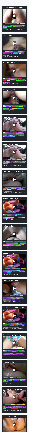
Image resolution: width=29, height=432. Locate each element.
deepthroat (19, 377)
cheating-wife (17, 379)
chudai (7, 108)
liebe (11, 162)
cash (6, 406)
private (4, 408)
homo (24, 51)
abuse (22, 53)
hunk (21, 407)
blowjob (12, 379)
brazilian (24, 406)
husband (7, 51)
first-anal (11, 241)
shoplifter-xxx (22, 271)
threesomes (17, 268)
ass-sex (15, 132)
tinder (19, 135)
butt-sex (13, 408)
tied (6, 268)
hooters (19, 161)
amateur (4, 215)
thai (23, 135)
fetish (12, 188)
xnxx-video (17, 270)
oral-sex (17, 271)
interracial (7, 109)
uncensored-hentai (10, 244)
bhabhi (6, 82)
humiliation (7, 217)
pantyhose (18, 245)
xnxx (9, 187)
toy (25, 268)
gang (18, 23)
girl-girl (19, 105)
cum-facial (15, 105)
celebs (6, 214)
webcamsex (12, 136)
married (20, 325)
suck (8, 55)
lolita (4, 26)
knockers (4, 80)
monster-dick (9, 243)
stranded (12, 217)
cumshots (17, 298)
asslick (11, 354)
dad (16, 404)
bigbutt (13, 295)
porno (17, 106)
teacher (12, 52)
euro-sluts (7, 136)
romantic (12, 325)
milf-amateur (11, 327)
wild (16, 159)
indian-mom (20, 132)
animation (19, 350)
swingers (23, 105)
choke (7, 300)
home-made (18, 214)
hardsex (4, 218)
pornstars (15, 26)
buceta (15, 327)
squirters (13, 79)
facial (4, 136)
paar (6, 323)
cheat (16, 79)
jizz (9, 53)
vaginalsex (13, 80)
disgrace (12, 161)
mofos (25, 106)
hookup (4, 162)
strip (10, 324)
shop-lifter (24, 377)
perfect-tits (9, 407)
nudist (18, 215)
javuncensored (6, 245)
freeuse (6, 163)
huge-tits (6, 188)
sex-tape (14, 351)
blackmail (16, 217)
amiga (16, 243)
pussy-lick (10, 26)
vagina (10, 380)
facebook (8, 162)
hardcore (7, 25)
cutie (18, 327)
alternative (15, 135)
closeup (22, 270)
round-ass (19, 159)
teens (6, 187)
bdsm (11, 108)
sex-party (18, 295)
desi (19, 243)
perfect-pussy (22, 351)
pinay (6, 377)
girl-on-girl (21, 106)
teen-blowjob (15, 53)
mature (7, 53)
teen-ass (4, 55)
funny (20, 53)
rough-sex (17, 323)
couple (8, 268)
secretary (7, 295)
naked (4, 25)
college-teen (11, 132)
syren (23, 350)
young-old (18, 80)
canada (4, 243)
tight (12, 218)
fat (15, 377)
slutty (20, 244)
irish (18, 79)
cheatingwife (23, 243)
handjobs (22, 298)
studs (17, 351)
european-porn (13, 25)
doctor (4, 161)
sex (9, 78)
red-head (9, 215)
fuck (9, 377)
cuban (13, 243)
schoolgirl (19, 108)
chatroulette (20, 297)
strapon (8, 271)
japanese (5, 27)
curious (21, 79)
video (9, 82)
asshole (4, 379)
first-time (14, 106)
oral (21, 135)
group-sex (16, 241)
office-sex (19, 404)
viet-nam (23, 189)
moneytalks (5, 79)
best (13, 23)
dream (15, 23)
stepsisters (13, 324)
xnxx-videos (5, 327)
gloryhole (8, 379)
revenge (12, 297)
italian (7, 106)
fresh (14, 162)
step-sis (11, 51)
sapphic (16, 161)
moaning (21, 188)
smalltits (13, 323)
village (18, 26)
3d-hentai (16, 244)
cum (19, 51)
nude (10, 106)
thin (15, 297)
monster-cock (6, 324)
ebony (9, 79)
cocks (23, 25)
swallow (13, 298)
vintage (11, 78)
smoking (4, 108)
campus (4, 300)
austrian (4, 106)
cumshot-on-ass (6, 354)
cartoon (21, 380)
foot (16, 215)
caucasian (14, 108)
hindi (23, 325)
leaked (6, 26)
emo (4, 353)
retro (18, 380)
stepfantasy (19, 78)
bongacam (20, 241)
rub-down (23, 268)
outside (8, 52)
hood (14, 271)
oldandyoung (23, 379)
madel (20, 406)
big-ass (14, 245)
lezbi (4, 217)
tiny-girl (13, 300)
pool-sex (7, 105)
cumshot (24, 161)
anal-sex (17, 300)
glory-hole (5, 270)
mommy (11, 105)
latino (14, 407)
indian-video (8, 408)
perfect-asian (8, 350)
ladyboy (10, 214)
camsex (17, 134)
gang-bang (18, 353)
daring (6, 132)
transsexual (22, 215)
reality (22, 244)
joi (8, 135)
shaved (24, 132)
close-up (12, 215)
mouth (23, 159)
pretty (11, 271)
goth (21, 324)
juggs (11, 295)
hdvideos (22, 162)
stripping (18, 324)
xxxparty (8, 80)
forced (14, 353)
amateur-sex (10, 406)
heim (22, 214)
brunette (14, 134)
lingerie (13, 159)
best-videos (22, 23)
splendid (20, 217)
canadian (8, 218)
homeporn (9, 189)
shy (11, 23)
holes (10, 300)
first (3, 191)
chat (9, 188)
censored (9, 270)
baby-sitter (7, 23)
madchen (5, 52)
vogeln (14, 354)
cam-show (21, 134)
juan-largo (17, 162)
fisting (11, 353)
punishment (7, 353)
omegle (13, 214)
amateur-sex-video (20, 354)
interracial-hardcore (7, 298)
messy (12, 350)
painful (17, 188)
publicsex (12, 109)
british (6, 159)
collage (15, 78)
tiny (24, 79)
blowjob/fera (17, 52)
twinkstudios (8, 404)
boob (21, 52)
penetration (15, 51)
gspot (16, 408)
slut (23, 26)
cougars (19, 187)
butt (11, 53)
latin (11, 268)
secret (21, 295)
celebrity (20, 25)
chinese (4, 271)
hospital (10, 191)
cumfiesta (5, 407)
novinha (16, 187)
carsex (21, 323)
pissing (4, 244)
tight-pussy (5, 134)
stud (17, 25)
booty (21, 26)
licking (6, 78)
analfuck (12, 187)
